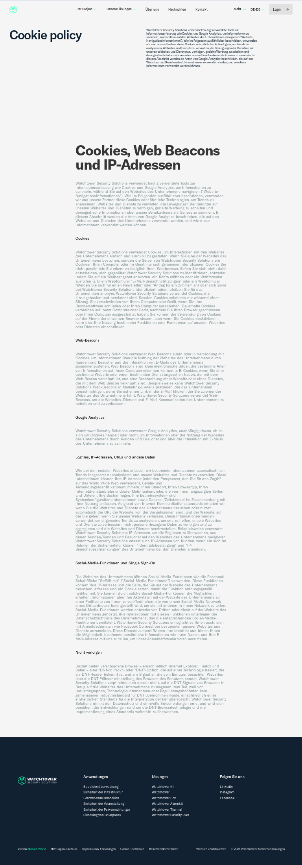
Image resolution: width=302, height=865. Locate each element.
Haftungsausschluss (64, 849)
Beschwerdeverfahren (163, 849)
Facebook (227, 798)
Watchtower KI (162, 787)
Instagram (227, 792)
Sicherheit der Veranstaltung (103, 804)
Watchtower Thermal (167, 809)
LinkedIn (226, 787)
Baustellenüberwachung (100, 787)
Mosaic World (37, 849)
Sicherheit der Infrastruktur (103, 792)
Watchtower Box (164, 798)
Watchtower (160, 792)
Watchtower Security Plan (170, 815)
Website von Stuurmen (211, 849)
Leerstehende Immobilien (101, 798)
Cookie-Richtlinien (132, 849)
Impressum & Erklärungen (99, 849)
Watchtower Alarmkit (167, 804)
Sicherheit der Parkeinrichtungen (106, 809)
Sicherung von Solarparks (102, 815)
